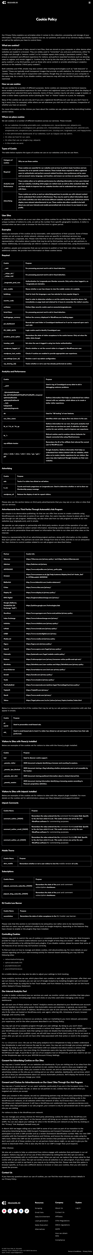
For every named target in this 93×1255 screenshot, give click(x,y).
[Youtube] (4, 1211)
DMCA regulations (62, 1225)
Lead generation (41, 1221)
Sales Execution (41, 1225)
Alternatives (40, 1229)
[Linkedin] (21, 1211)
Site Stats (67, 219)
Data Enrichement (42, 1217)
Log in (78, 1208)
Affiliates (58, 1217)
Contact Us (59, 1212)
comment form (67, 816)
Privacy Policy (59, 1026)
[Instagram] (15, 1211)
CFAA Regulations (62, 1221)
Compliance (60, 1240)
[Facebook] (10, 1211)
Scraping (38, 1208)
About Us (59, 1208)
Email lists (39, 1212)
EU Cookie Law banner (66, 919)
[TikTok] (26, 1211)
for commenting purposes (58, 822)
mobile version (65, 866)
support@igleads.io (17, 1252)
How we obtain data (61, 1234)
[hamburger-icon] (89, 2)
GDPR (57, 1229)
